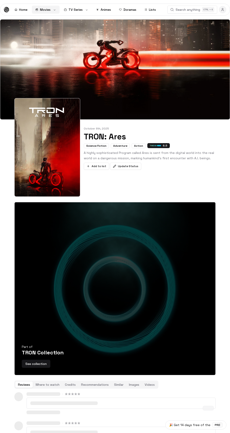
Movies (45, 10)
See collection (36, 364)
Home (21, 10)
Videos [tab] (150, 385)
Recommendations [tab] (95, 385)
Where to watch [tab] (47, 385)
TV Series (76, 10)
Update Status (125, 166)
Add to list (96, 166)
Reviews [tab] (24, 385)
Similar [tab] (119, 385)
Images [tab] (134, 385)
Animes (103, 10)
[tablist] (86, 385)
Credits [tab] (70, 385)
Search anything (192, 9)
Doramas (127, 10)
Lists (150, 10)
